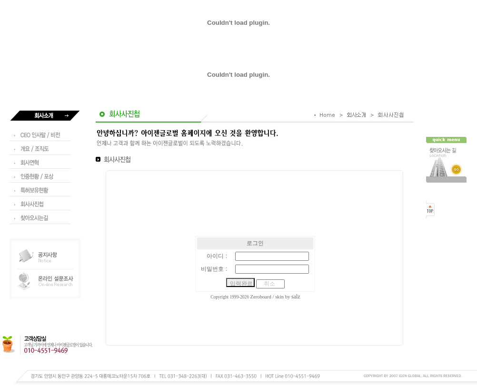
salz (295, 296)
